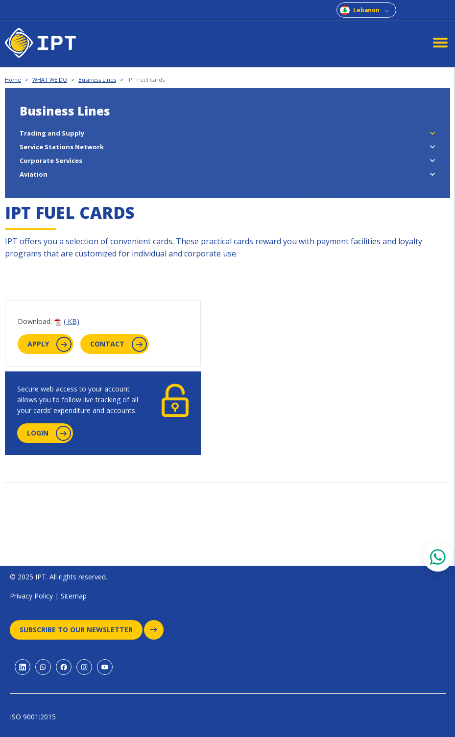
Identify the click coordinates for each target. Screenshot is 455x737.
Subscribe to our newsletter (81, 630)
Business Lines (97, 79)
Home (13, 79)
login (49, 433)
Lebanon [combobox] (366, 10)
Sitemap (74, 595)
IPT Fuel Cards (146, 79)
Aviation (34, 174)
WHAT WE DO (49, 79)
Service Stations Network (62, 146)
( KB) (71, 321)
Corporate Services (51, 160)
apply (49, 344)
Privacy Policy (31, 595)
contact (118, 344)
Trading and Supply (52, 133)
